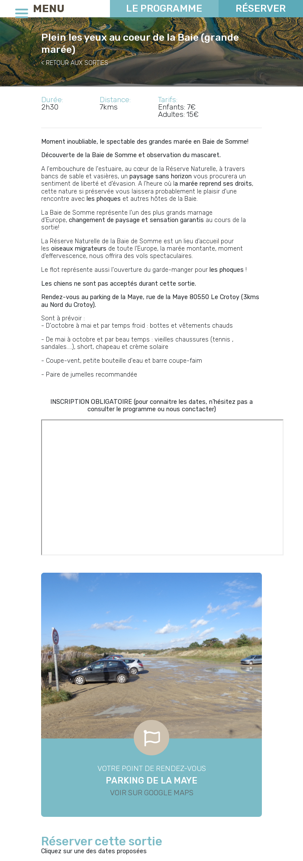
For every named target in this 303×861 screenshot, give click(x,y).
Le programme (164, 8)
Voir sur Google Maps (151, 792)
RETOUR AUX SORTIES (77, 63)
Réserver (260, 8)
